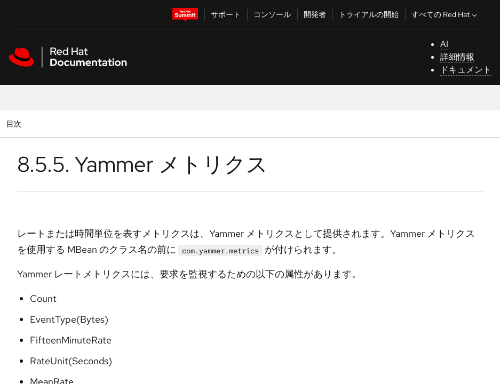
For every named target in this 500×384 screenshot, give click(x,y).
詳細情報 (457, 56)
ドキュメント (465, 69)
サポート (226, 14)
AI (444, 44)
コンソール (272, 14)
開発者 (315, 14)
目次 (15, 123)
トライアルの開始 (369, 14)
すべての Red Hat (445, 14)
